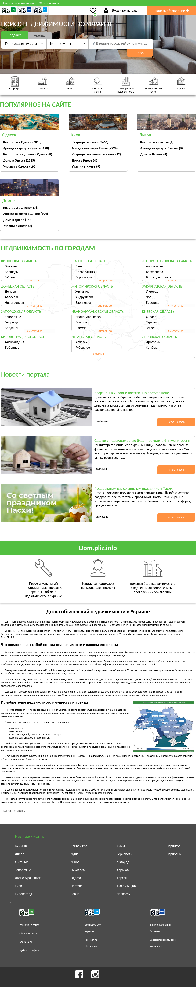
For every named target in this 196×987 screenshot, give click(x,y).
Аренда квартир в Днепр (25, 214)
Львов (75, 862)
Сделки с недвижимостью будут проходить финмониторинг (142, 440)
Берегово (152, 302)
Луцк (78, 266)
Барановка (83, 302)
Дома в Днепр (17, 220)
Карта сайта (25, 942)
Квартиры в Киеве (90, 142)
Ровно (75, 894)
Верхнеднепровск (159, 277)
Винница (11, 266)
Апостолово (154, 266)
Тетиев (150, 328)
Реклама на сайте (26, 3)
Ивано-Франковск (88, 317)
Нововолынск (85, 272)
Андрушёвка (84, 297)
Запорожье (13, 317)
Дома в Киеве (85, 160)
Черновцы (174, 854)
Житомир (82, 291)
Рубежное (82, 347)
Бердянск (12, 328)
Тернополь (124, 854)
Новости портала (25, 374)
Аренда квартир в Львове (161, 148)
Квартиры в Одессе (22, 142)
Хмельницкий (127, 886)
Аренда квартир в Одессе (26, 148)
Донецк (10, 291)
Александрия (14, 342)
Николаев (78, 870)
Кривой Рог (79, 846)
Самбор (151, 347)
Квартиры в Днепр (21, 208)
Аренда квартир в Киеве (95, 148)
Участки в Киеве (86, 166)
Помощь (7, 3)
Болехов (81, 322)
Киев (18, 886)
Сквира (151, 317)
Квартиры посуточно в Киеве (96, 154)
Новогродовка (15, 302)
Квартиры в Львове (156, 142)
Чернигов (173, 846)
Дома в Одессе (19, 160)
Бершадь (11, 272)
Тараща (151, 322)
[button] (67, 43)
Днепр (19, 854)
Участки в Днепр (17, 226)
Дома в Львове (153, 154)
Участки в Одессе (20, 166)
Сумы (121, 846)
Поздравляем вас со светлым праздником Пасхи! (133, 488)
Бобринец (12, 347)
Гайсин (10, 277)
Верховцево (154, 272)
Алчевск (81, 342)
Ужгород (152, 291)
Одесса (76, 878)
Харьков (123, 870)
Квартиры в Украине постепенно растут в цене (131, 392)
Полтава (76, 886)
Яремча (80, 328)
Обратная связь (49, 3)
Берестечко (83, 277)
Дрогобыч (153, 342)
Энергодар (12, 322)
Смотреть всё (34, 280)
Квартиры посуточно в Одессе (27, 154)
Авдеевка (12, 297)
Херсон (122, 878)
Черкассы (124, 894)
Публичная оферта (29, 950)
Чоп (148, 297)
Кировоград (23, 894)
